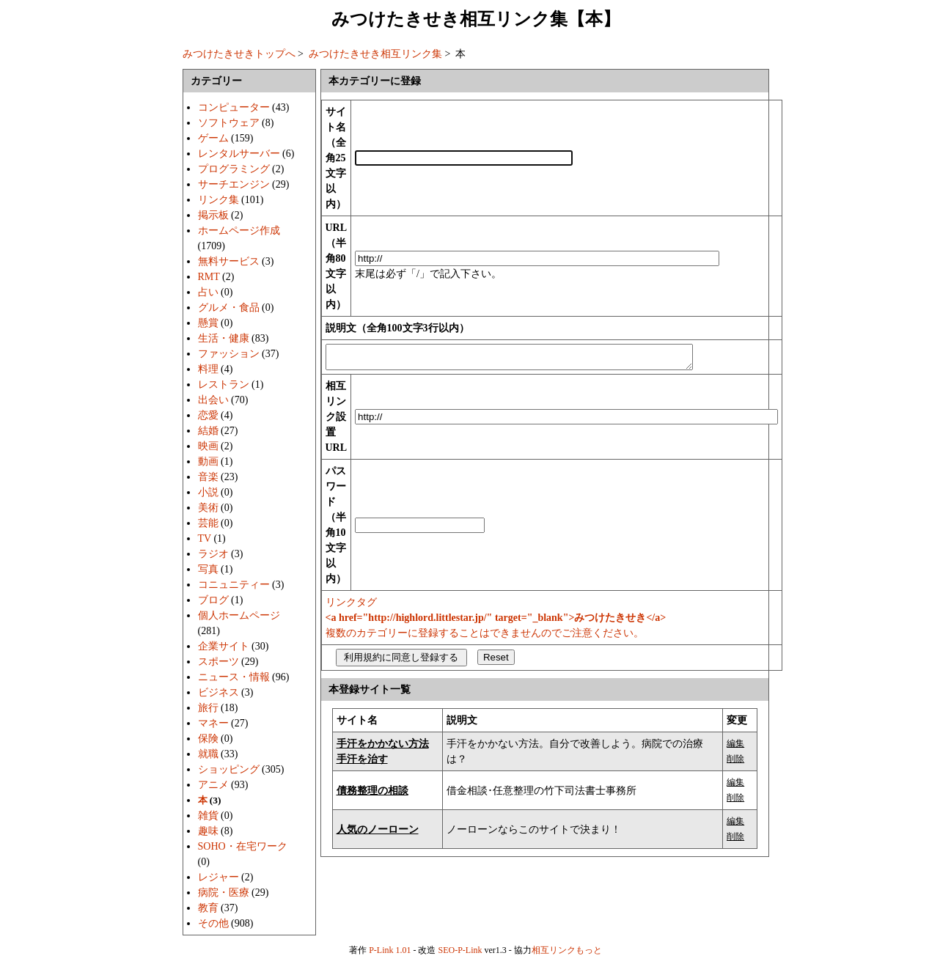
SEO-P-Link (460, 950)
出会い (213, 399)
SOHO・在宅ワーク (242, 846)
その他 (213, 923)
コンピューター (234, 107)
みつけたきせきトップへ (239, 53)
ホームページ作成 (239, 230)
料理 (208, 369)
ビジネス (218, 692)
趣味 (208, 830)
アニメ (213, 784)
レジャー (218, 877)
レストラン (223, 384)
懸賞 (208, 322)
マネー (213, 723)
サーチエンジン (234, 184)
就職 (208, 753)
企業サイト (223, 646)
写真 (208, 569)
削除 (735, 763)
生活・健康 (223, 338)
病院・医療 (223, 892)
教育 (208, 907)
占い (208, 292)
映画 (208, 446)
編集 (735, 748)
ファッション (229, 353)
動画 (208, 461)
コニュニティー (234, 584)
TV (204, 538)
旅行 (208, 707)
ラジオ (213, 553)
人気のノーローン (378, 833)
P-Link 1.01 (390, 950)
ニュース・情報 (234, 677)
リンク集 (218, 199)
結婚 (208, 430)
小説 (208, 492)
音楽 (208, 476)
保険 (208, 738)
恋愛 (208, 415)
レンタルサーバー (239, 153)
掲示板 (213, 215)
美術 (208, 507)
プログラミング (234, 168)
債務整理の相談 (372, 795)
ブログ (213, 600)
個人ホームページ (239, 615)
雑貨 (208, 815)
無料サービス (229, 261)
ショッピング (229, 769)
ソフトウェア (229, 122)
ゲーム (213, 138)
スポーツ (218, 661)
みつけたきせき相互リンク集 (375, 53)
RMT (209, 276)
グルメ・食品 (229, 307)
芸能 (208, 523)
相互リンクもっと (567, 950)
